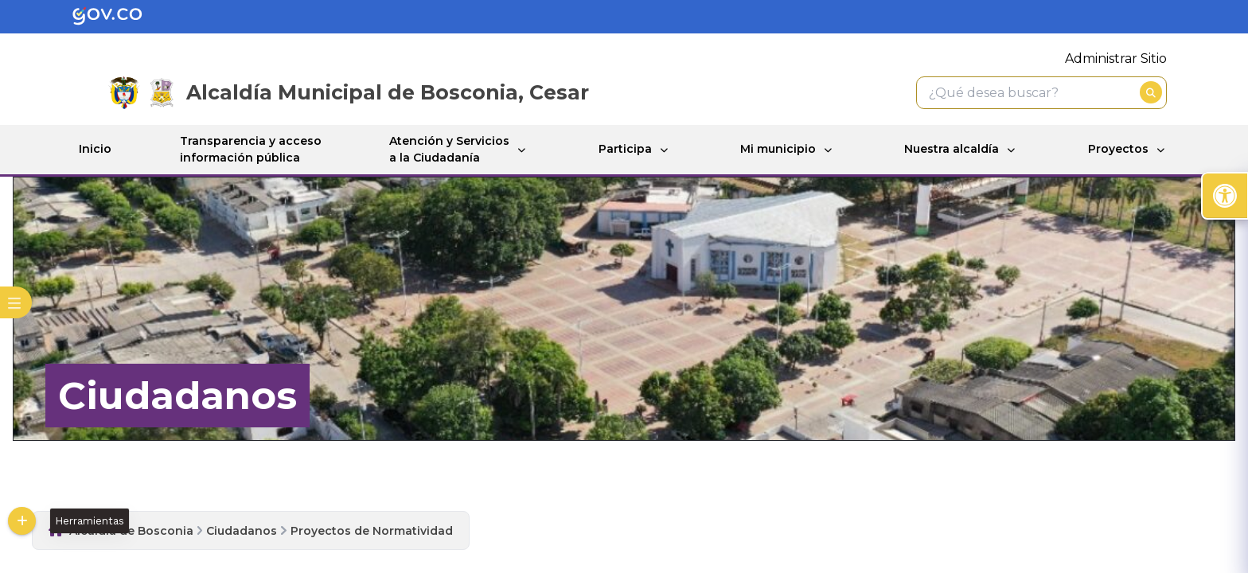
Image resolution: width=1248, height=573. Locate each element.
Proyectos (1118, 149)
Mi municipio (778, 149)
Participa (625, 149)
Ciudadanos (241, 531)
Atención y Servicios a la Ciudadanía (449, 149)
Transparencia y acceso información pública (251, 149)
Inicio (95, 149)
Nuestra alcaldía (951, 149)
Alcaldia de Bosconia (131, 531)
